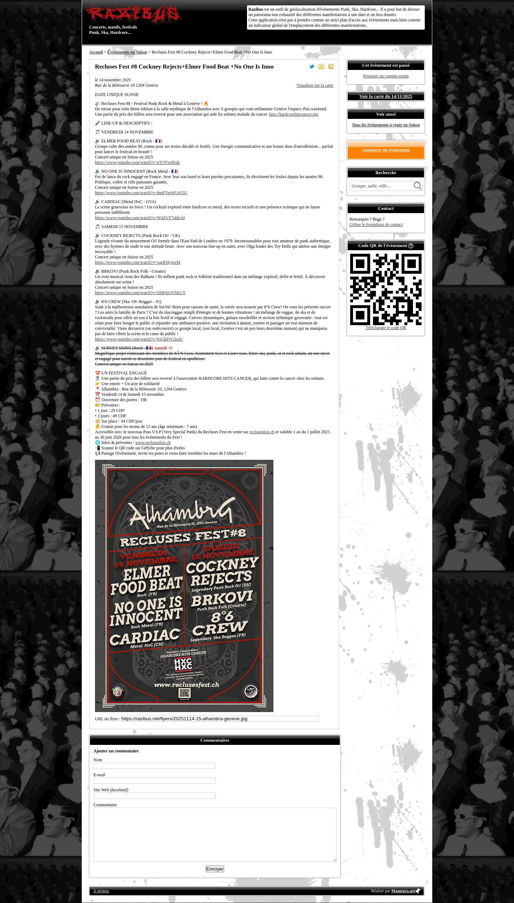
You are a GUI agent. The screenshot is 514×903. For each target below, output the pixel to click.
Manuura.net (403, 890)
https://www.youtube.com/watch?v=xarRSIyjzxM (137, 262)
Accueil (96, 52)
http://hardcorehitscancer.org (293, 114)
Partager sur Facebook (302, 66)
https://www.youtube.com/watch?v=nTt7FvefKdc (137, 162)
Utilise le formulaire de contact (376, 224)
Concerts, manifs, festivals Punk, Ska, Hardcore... (135, 19)
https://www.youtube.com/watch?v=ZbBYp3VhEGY (140, 292)
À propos (101, 890)
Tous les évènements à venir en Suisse (386, 124)
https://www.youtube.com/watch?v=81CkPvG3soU (139, 339)
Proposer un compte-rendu (385, 76)
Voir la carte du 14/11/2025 (385, 96)
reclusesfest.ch (262, 431)
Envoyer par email (321, 66)
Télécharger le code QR (386, 327)
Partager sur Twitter (311, 66)
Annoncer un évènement (386, 149)
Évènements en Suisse (127, 52)
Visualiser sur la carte (314, 85)
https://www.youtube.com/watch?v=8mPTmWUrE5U (141, 192)
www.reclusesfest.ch (153, 442)
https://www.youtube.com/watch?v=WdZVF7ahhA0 (140, 217)
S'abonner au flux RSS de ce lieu (331, 66)
